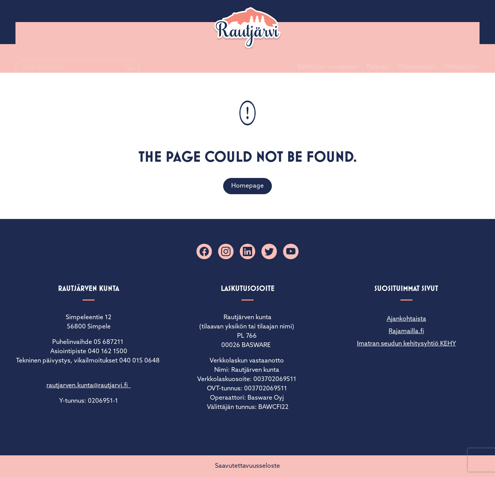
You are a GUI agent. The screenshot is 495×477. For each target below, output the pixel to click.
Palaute (368, 22)
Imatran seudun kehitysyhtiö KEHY (406, 344)
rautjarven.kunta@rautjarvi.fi (88, 386)
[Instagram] (226, 251)
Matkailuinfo (452, 22)
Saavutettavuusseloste (247, 466)
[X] (269, 251)
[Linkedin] (247, 251)
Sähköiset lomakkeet (318, 22)
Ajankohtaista (406, 319)
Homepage (247, 186)
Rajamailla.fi (406, 331)
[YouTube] (291, 251)
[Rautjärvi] (247, 28)
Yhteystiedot (406, 22)
